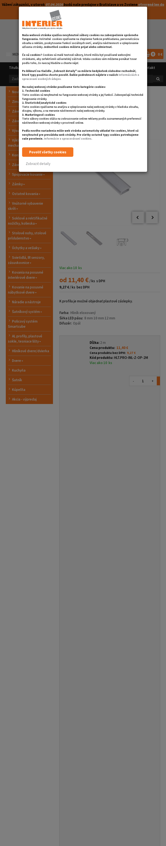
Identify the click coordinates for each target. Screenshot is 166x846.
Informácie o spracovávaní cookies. (68, 138)
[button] (38, 164)
